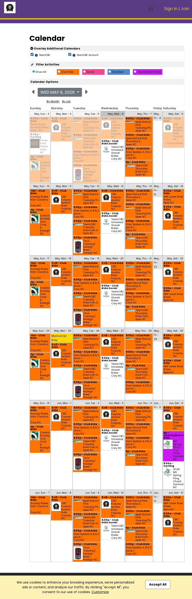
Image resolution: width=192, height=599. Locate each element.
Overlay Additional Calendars (55, 48)
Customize (100, 592)
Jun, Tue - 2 (92, 403)
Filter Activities (44, 64)
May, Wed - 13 (115, 186)
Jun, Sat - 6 (176, 403)
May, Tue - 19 (91, 258)
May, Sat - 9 (175, 114)
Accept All (157, 584)
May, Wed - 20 (115, 258)
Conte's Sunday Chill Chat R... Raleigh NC (45, 171)
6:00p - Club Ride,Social (110, 142)
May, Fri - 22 (156, 262)
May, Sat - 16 (175, 186)
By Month (53, 101)
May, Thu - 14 (144, 186)
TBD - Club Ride (37, 192)
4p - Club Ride (36, 158)
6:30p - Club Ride (85, 165)
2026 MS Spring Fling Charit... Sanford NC (178, 478)
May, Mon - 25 (62, 331)
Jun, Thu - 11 (145, 493)
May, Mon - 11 (63, 186)
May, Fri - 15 (156, 190)
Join (185, 8)
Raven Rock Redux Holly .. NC (44, 146)
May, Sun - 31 (41, 403)
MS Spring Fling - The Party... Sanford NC (178, 450)
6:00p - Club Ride (85, 135)
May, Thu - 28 (143, 331)
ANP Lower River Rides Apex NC (173, 199)
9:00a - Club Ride (85, 118)
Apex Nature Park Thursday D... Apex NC (136, 141)
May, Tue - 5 (92, 114)
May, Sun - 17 (41, 258)
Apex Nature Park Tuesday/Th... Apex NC (91, 126)
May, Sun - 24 (41, 331)
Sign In (170, 8)
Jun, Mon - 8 (63, 493)
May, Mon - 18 (63, 258)
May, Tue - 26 (91, 331)
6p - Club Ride (135, 162)
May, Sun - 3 (41, 114)
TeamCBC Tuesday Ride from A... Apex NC (91, 143)
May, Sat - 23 (175, 258)
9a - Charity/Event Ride (173, 436)
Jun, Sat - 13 (176, 493)
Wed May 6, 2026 (58, 92)
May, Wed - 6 (116, 114)
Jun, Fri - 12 (156, 497)
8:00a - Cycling (35, 136)
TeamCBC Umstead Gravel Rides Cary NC (117, 153)
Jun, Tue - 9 (92, 493)
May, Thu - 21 (144, 258)
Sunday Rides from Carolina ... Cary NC (39, 201)
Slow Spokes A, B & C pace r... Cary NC (87, 158)
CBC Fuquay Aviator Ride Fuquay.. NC (66, 132)
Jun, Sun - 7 (42, 493)
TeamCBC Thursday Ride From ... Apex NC (142, 170)
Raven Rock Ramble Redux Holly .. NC (39, 127)
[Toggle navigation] (151, 8)
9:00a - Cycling (168, 465)
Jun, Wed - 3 (116, 403)
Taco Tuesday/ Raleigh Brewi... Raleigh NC (90, 174)
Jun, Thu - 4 (145, 403)
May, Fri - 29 (156, 335)
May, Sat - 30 (175, 331)
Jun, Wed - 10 (116, 493)
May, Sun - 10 (41, 186)
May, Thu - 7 (144, 114)
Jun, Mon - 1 (64, 403)
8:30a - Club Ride (172, 120)
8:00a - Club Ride (39, 120)
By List (66, 101)
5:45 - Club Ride (59, 120)
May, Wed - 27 (115, 331)
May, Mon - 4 (63, 114)
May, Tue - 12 (91, 186)
